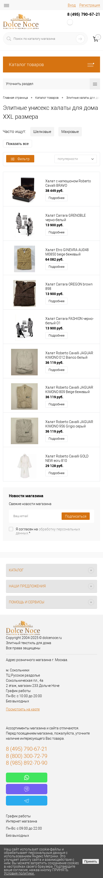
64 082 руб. (54, 259)
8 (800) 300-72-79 (26, 756)
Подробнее (57, 198)
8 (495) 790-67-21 (83, 14)
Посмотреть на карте (23, 709)
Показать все (17, 144)
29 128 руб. (54, 465)
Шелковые (42, 131)
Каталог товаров (51, 64)
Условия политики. (19, 873)
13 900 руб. (54, 225)
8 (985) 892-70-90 (26, 763)
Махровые (70, 131)
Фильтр (20, 159)
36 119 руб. (54, 362)
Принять (90, 861)
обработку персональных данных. (48, 531)
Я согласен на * (48, 531)
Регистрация (89, 5)
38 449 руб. (54, 190)
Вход (72, 5)
